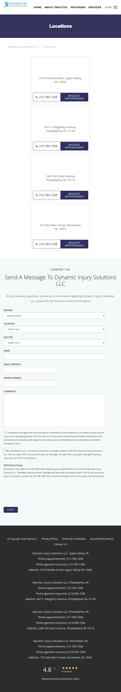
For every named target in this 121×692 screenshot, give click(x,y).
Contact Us (50, 46)
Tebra (76, 678)
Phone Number (12, 377)
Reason (8, 310)
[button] (115, 7)
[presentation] (31, 492)
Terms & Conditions (74, 538)
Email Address (12, 364)
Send (10, 509)
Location (9, 323)
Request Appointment (74, 97)
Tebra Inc (32, 538)
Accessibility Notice (102, 538)
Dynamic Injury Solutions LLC (23, 46)
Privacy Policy (49, 538)
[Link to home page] (20, 5)
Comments (10, 391)
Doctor (8, 337)
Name (7, 350)
